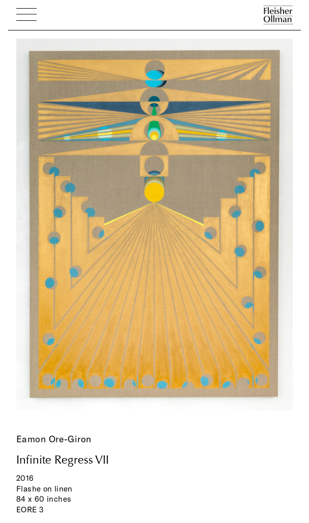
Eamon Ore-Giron (53, 439)
